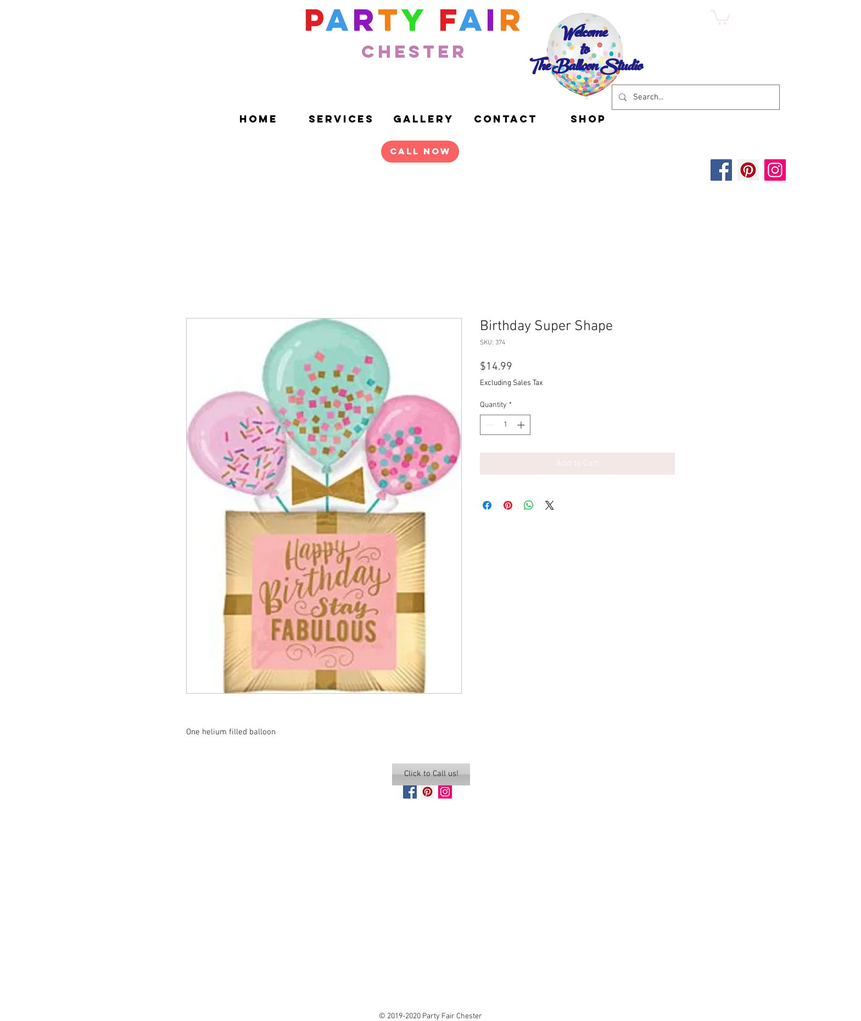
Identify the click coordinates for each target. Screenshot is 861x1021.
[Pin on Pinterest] (508, 505)
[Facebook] (721, 170)
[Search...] (694, 97)
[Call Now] (420, 152)
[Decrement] (488, 424)
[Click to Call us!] (431, 774)
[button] (588, 119)
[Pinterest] (748, 170)
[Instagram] (775, 170)
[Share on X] (549, 505)
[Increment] (522, 424)
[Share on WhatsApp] (528, 505)
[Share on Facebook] (487, 505)
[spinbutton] (505, 424)
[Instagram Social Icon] (445, 792)
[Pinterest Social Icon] (427, 792)
